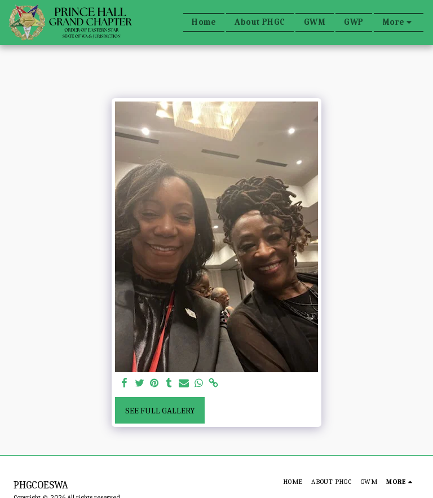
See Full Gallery (160, 411)
